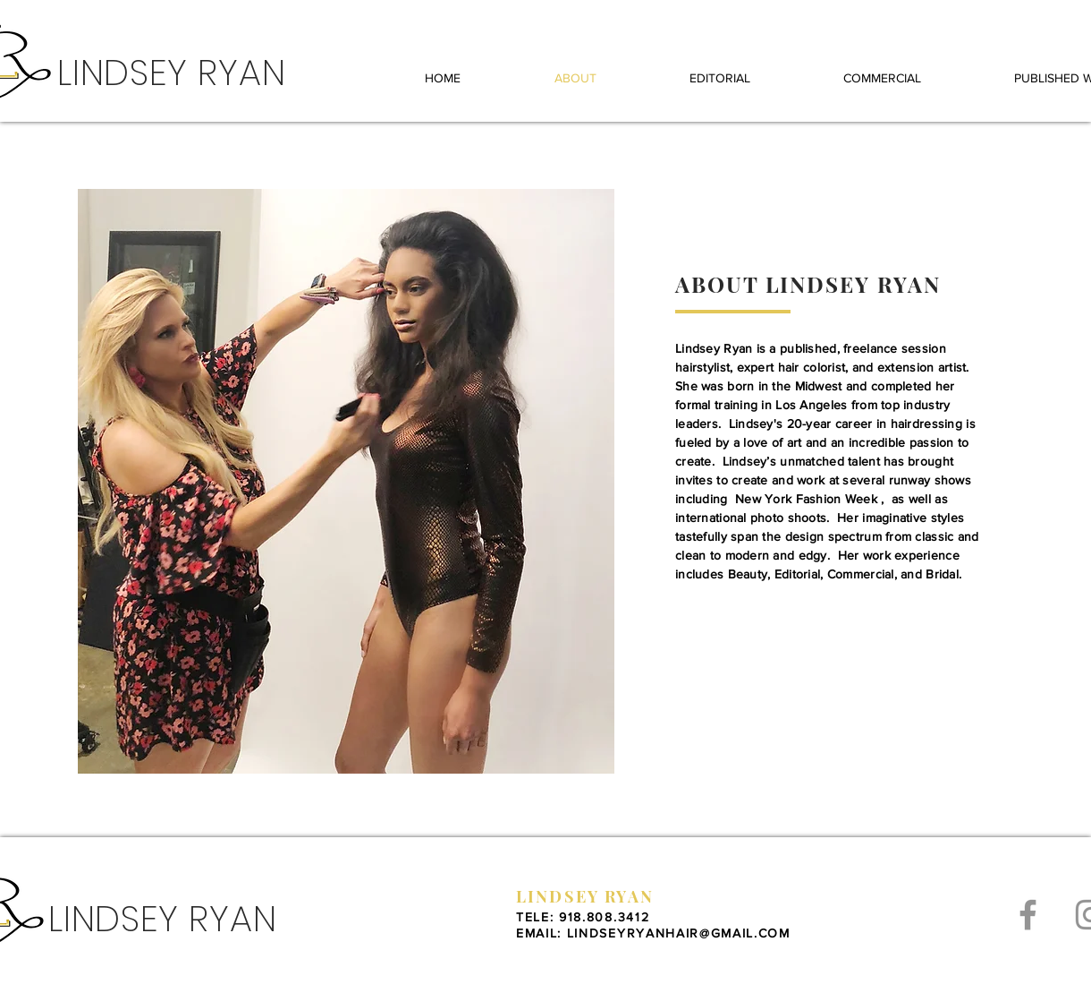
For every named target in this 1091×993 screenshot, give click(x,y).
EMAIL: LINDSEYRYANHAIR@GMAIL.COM (653, 933)
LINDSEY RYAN (585, 896)
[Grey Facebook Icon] (1028, 915)
